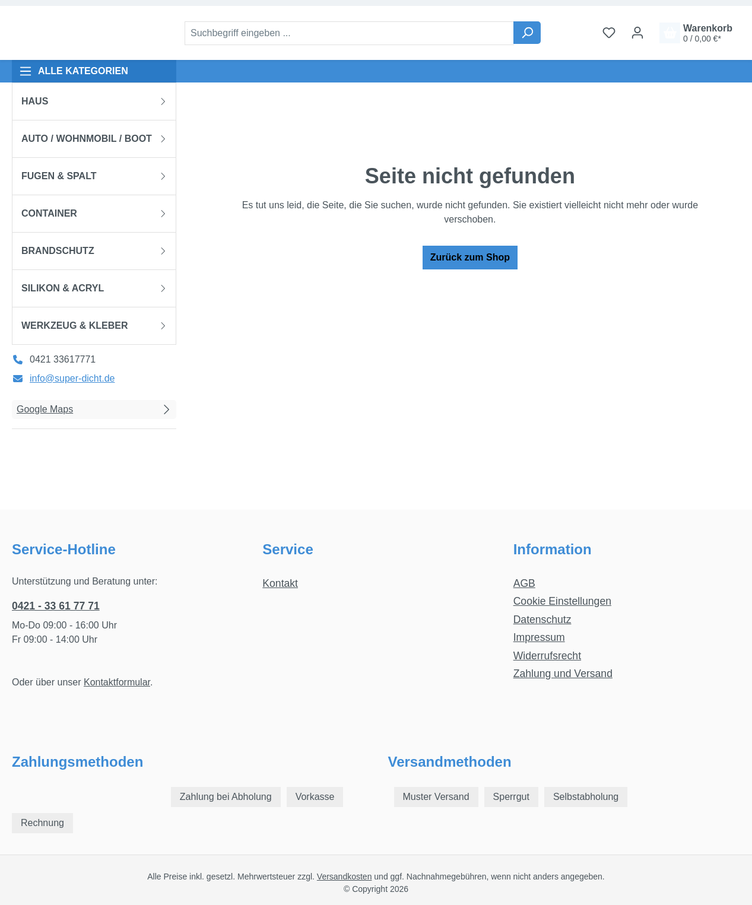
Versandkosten (344, 876)
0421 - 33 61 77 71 (56, 606)
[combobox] (349, 33)
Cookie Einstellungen (562, 601)
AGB (524, 583)
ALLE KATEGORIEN (73, 71)
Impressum (539, 637)
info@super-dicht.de (72, 378)
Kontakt (280, 583)
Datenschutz (542, 619)
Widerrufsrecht (547, 656)
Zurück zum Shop (470, 257)
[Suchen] (527, 32)
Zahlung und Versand (563, 673)
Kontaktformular (117, 682)
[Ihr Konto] (637, 33)
